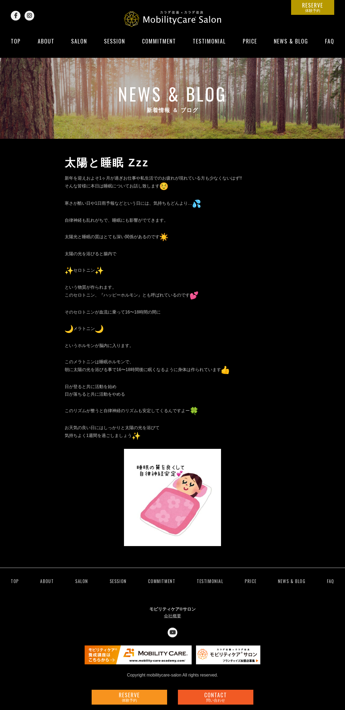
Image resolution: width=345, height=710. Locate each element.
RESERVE (312, 7)
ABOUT (46, 45)
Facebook (15, 16)
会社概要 (172, 616)
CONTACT (215, 697)
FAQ (329, 45)
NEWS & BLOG (291, 45)
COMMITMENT (159, 45)
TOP (16, 45)
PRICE (250, 45)
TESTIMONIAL (209, 45)
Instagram (29, 16)
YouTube (172, 632)
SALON (79, 45)
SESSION (114, 45)
